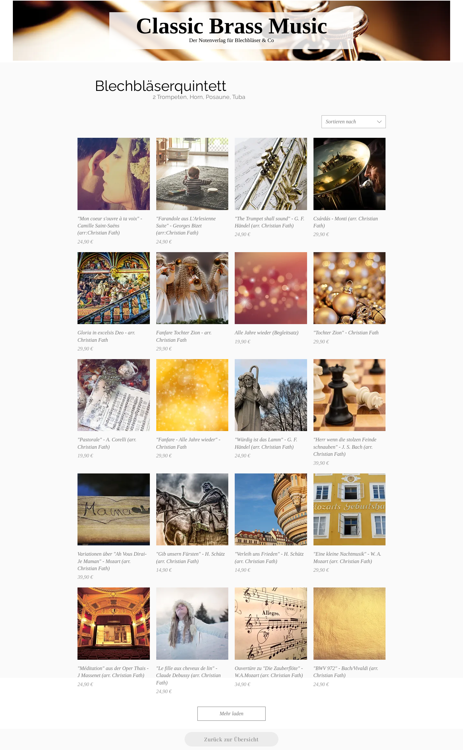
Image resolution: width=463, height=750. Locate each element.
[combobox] (354, 121)
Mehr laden (231, 713)
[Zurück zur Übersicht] (231, 739)
